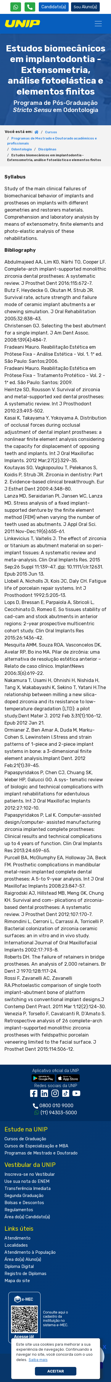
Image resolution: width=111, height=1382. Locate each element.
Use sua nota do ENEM (26, 1181)
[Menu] (98, 23)
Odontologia (21, 149)
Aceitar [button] (55, 1371)
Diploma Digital (19, 1266)
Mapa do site (17, 1280)
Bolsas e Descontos (24, 1202)
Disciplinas (47, 149)
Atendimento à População (30, 1252)
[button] (38, 1360)
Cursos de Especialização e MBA (36, 1146)
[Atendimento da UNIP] (30, 7)
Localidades (16, 1245)
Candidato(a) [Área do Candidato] (53, 6)
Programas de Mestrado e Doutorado (41, 1153)
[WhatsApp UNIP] (15, 7)
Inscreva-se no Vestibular (29, 1174)
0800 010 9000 (56, 1105)
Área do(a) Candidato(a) (27, 1216)
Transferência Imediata (27, 1188)
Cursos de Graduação (25, 1138)
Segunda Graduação (24, 1195)
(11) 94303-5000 (59, 1112)
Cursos (51, 132)
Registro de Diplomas (25, 1273)
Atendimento (17, 1238)
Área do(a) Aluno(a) (22, 1259)
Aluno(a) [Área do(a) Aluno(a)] (85, 6)
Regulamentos (18, 1209)
